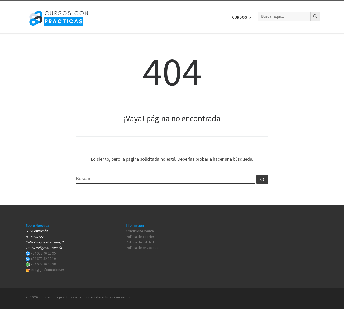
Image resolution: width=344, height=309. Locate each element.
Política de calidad (140, 242)
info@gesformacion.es (47, 270)
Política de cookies (140, 236)
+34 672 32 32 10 (43, 258)
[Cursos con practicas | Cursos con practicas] (59, 16)
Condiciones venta (140, 231)
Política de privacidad (142, 248)
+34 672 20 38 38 (43, 264)
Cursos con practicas (56, 297)
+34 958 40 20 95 (43, 253)
